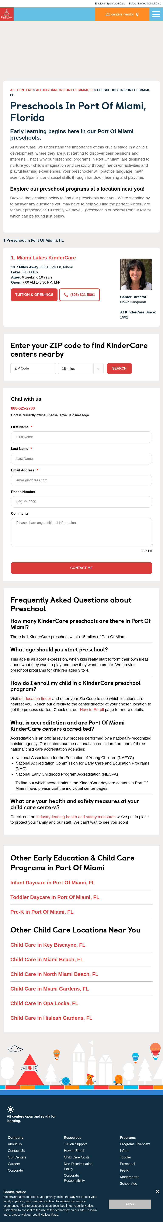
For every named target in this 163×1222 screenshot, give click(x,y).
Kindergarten (129, 1177)
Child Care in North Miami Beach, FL (54, 974)
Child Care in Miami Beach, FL (46, 959)
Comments (20, 513)
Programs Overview (135, 1144)
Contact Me (81, 568)
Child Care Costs (77, 1157)
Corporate (15, 1170)
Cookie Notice (83, 1205)
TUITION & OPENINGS (34, 295)
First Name (81, 434)
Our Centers (17, 1157)
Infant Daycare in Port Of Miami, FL (52, 882)
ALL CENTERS (21, 90)
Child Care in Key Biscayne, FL (47, 945)
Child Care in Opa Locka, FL (44, 1003)
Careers (14, 1164)
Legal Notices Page (45, 1214)
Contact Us (16, 1151)
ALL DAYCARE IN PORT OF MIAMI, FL (65, 90)
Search (119, 368)
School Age (128, 1183)
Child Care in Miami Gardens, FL (49, 989)
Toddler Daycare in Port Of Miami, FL (55, 897)
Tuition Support (75, 1144)
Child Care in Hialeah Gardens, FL (51, 1018)
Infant (124, 1151)
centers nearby (120, 14)
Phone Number (81, 499)
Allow (130, 1204)
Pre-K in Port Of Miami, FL (41, 912)
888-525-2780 (23, 408)
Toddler (125, 1157)
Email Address (81, 477)
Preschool (127, 1164)
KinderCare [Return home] (7, 14)
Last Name (81, 455)
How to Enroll (92, 709)
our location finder (35, 698)
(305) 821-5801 (79, 295)
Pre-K (124, 1170)
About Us (15, 1144)
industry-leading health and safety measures (76, 817)
